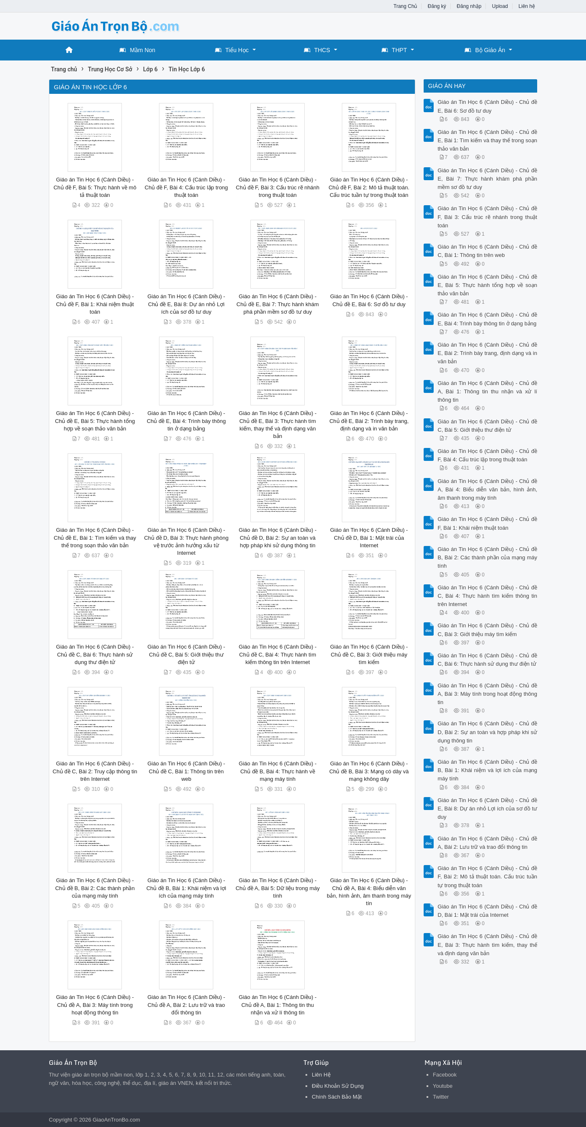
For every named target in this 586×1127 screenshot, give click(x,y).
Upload (500, 6)
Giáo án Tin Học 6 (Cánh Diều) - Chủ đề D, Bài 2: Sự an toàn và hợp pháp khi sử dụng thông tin (277, 537)
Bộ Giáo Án (485, 50)
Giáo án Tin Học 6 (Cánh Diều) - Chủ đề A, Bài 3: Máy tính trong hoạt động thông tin (95, 1004)
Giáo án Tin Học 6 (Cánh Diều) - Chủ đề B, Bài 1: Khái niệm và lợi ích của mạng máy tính (186, 887)
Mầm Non (137, 50)
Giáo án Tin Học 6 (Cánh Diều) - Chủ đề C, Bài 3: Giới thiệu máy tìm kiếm (369, 654)
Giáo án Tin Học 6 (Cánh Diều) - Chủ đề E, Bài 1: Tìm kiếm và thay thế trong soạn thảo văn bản (95, 537)
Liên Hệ (321, 1075)
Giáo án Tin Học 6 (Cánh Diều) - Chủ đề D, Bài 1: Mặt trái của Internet (369, 537)
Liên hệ (526, 6)
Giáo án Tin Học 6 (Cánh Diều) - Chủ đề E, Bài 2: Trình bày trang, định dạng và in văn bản (369, 420)
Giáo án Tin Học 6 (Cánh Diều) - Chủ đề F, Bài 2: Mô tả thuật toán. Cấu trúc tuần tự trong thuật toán (368, 187)
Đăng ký (437, 6)
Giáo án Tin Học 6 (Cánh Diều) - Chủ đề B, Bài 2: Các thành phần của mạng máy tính (94, 887)
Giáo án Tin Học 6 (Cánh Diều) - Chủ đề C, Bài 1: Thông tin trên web (186, 771)
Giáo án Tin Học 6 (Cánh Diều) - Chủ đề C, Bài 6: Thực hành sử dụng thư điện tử (95, 654)
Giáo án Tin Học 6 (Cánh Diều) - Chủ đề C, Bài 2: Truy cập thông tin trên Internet (95, 771)
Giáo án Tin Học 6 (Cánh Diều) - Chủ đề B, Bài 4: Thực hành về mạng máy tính (277, 771)
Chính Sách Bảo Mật (337, 1097)
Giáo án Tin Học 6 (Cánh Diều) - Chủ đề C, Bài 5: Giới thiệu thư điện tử (186, 654)
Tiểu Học (232, 50)
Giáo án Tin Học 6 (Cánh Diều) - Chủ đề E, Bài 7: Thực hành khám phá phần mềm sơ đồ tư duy (278, 303)
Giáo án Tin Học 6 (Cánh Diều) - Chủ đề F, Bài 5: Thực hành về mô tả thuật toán (94, 187)
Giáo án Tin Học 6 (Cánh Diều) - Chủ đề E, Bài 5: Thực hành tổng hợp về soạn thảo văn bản (95, 420)
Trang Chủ (405, 6)
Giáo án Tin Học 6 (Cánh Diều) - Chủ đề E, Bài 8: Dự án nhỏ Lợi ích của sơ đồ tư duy (186, 303)
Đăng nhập (469, 6)
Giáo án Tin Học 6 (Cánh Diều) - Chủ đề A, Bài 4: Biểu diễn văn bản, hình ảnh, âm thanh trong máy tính (488, 489)
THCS (317, 50)
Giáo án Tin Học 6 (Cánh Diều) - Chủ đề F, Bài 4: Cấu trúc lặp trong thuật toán (186, 187)
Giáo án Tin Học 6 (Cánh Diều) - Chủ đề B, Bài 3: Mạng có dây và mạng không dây (369, 771)
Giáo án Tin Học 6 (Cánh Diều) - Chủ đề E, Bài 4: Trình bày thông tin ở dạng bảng (186, 420)
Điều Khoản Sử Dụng (338, 1086)
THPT (394, 50)
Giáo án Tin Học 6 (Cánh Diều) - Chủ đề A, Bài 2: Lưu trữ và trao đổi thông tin (186, 1004)
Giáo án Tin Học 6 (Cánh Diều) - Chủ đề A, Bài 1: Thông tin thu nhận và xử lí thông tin (277, 1004)
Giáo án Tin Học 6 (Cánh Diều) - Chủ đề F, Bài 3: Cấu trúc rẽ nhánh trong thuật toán (277, 187)
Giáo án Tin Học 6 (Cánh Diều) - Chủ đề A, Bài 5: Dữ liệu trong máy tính (277, 887)
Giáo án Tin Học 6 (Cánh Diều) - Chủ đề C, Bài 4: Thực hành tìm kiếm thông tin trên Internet (277, 654)
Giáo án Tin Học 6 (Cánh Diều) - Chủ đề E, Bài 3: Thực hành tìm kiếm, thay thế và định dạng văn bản (488, 944)
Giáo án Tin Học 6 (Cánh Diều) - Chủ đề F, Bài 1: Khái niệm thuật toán (95, 303)
